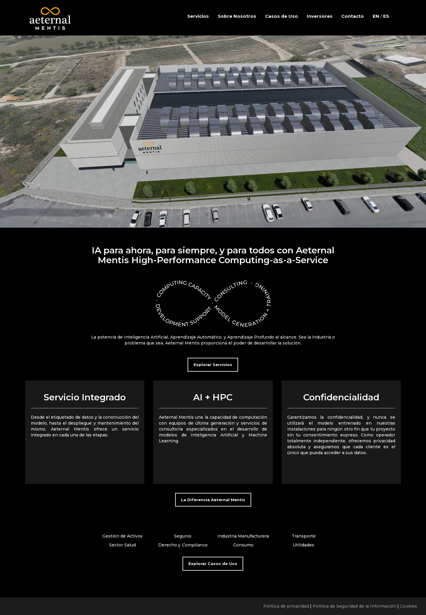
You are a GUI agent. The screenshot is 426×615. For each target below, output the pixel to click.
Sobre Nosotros (237, 16)
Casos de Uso (281, 16)
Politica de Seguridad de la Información (354, 606)
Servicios (198, 16)
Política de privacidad (286, 606)
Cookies (408, 606)
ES (386, 16)
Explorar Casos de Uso (212, 563)
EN (376, 16)
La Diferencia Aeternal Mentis (213, 499)
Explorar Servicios (212, 364)
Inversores (320, 16)
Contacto (352, 16)
